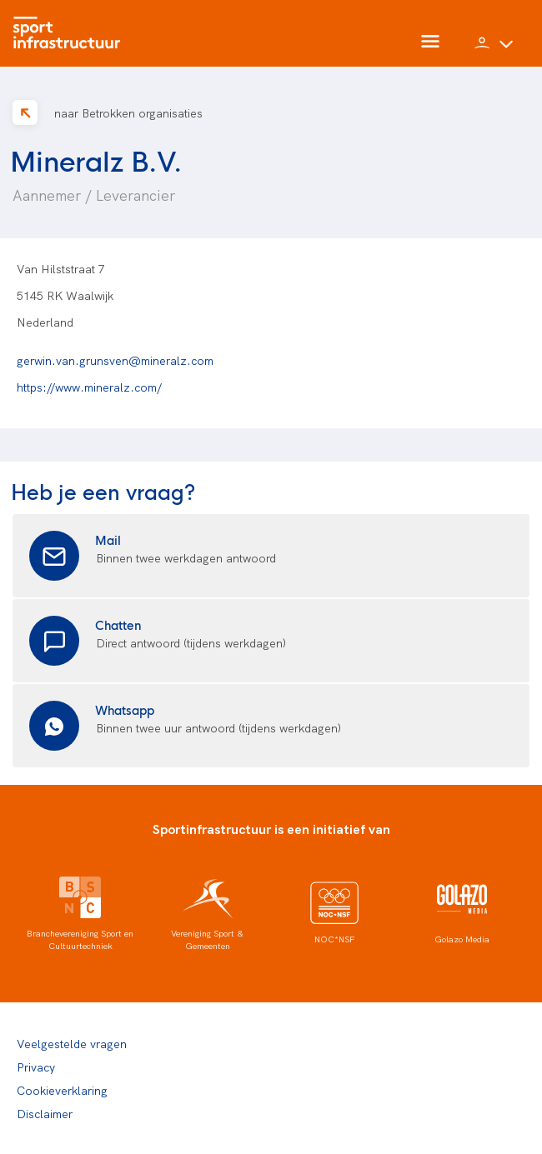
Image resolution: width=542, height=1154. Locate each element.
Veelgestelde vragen (72, 1043)
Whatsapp (124, 709)
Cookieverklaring (62, 1090)
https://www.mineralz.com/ (89, 386)
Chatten (118, 624)
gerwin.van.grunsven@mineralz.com (115, 360)
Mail (108, 539)
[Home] (71, 33)
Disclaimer (45, 1113)
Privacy (36, 1066)
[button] (493, 50)
